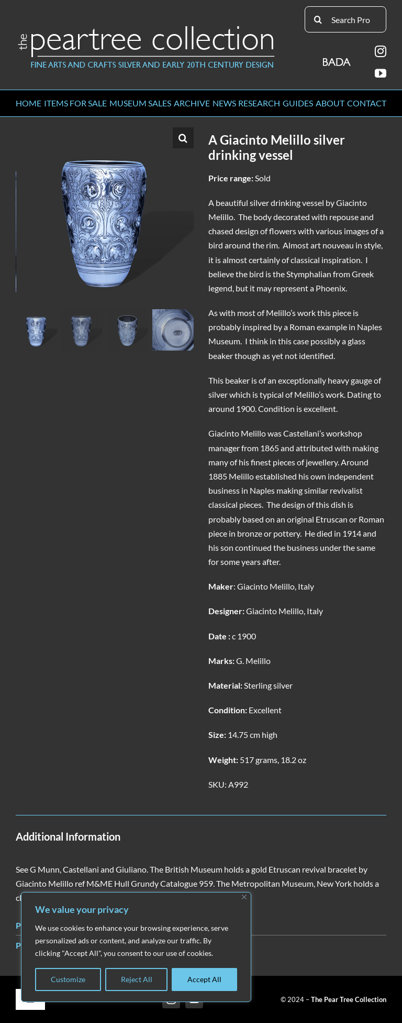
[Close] (244, 897)
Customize (68, 979)
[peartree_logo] (146, 28)
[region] (136, 947)
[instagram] (380, 51)
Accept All (204, 979)
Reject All (136, 979)
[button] (183, 137)
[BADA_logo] (337, 58)
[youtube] (380, 73)
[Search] (318, 19)
